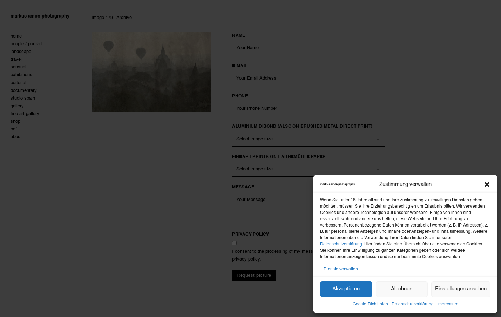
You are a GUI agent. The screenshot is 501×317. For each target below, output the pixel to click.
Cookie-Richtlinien (370, 304)
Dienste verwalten (341, 269)
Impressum (447, 304)
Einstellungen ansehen (461, 288)
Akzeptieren (346, 288)
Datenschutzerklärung (341, 244)
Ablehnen (401, 288)
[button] (486, 184)
